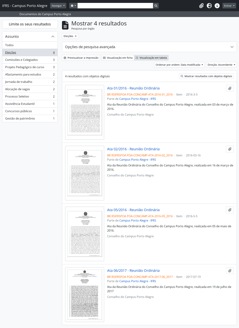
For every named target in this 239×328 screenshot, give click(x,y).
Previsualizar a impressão (81, 57)
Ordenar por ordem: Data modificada (178, 64)
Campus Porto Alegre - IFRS (137, 99)
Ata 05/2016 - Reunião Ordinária (133, 210)
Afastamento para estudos (30, 75)
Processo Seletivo (30, 97)
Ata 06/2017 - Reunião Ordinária (133, 270)
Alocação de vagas (30, 90)
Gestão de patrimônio (30, 119)
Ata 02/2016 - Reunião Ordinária (133, 149)
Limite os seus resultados (30, 24)
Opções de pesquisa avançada (90, 46)
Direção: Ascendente (220, 64)
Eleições (30, 53)
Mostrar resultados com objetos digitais (206, 76)
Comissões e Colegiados (30, 61)
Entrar (228, 5)
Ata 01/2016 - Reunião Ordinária (133, 88)
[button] (201, 6)
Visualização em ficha (118, 57)
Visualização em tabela (151, 57)
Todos (9, 45)
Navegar (57, 5)
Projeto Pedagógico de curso (30, 68)
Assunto (12, 36)
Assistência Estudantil (30, 105)
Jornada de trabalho (30, 83)
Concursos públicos (30, 112)
